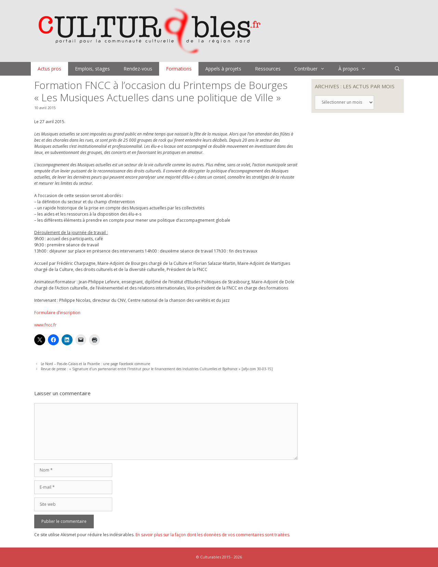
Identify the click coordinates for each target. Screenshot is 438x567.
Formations (179, 68)
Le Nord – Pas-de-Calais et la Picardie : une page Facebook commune (95, 363)
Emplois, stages (92, 68)
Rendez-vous (138, 68)
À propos (355, 69)
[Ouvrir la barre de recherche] (397, 69)
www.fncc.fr (45, 325)
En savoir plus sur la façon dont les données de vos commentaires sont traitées (212, 535)
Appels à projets (223, 68)
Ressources (268, 68)
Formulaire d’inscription (57, 312)
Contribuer (313, 69)
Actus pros (49, 68)
